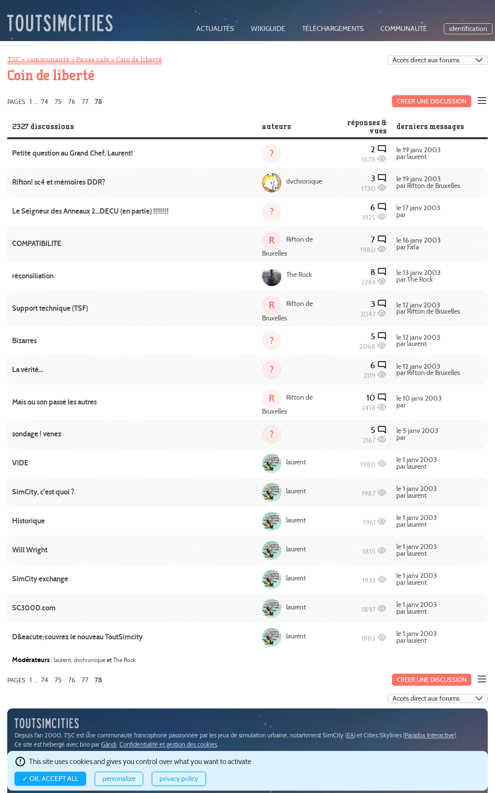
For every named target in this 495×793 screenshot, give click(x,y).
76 (71, 101)
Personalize (118, 779)
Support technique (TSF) (50, 308)
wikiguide (268, 29)
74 (44, 101)
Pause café (92, 59)
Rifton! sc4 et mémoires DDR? (58, 182)
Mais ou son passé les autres (54, 402)
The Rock (299, 275)
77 (85, 101)
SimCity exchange (40, 579)
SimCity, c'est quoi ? (43, 492)
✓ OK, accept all (50, 779)
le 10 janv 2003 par (419, 401)
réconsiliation (33, 276)
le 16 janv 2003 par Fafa (418, 243)
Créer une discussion (431, 101)
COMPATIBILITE (36, 243)
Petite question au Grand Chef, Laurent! (72, 153)
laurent (296, 462)
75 (58, 101)
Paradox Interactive (429, 735)
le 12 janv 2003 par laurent (418, 340)
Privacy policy (179, 779)
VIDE (20, 463)
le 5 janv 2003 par (417, 434)
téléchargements (333, 29)
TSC (13, 59)
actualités (215, 29)
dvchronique (304, 181)
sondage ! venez (36, 434)
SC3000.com (34, 608)
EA (350, 735)
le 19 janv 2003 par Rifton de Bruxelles (428, 182)
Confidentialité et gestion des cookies (168, 744)
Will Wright (29, 550)
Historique (28, 521)
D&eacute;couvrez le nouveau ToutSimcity (77, 637)
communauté (403, 29)
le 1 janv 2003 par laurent (416, 463)
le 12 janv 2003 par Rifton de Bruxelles (428, 308)
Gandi (108, 744)
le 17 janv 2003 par (418, 211)
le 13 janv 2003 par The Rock (418, 276)
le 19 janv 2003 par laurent (418, 153)
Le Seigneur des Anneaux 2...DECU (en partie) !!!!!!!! (90, 211)
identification (468, 29)
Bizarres (24, 340)
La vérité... (27, 369)
